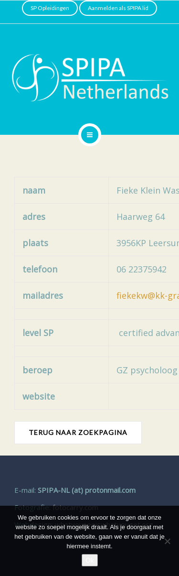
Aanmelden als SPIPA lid (118, 7)
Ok (89, 560)
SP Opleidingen (50, 7)
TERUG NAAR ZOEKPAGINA (78, 432)
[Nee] (167, 541)
